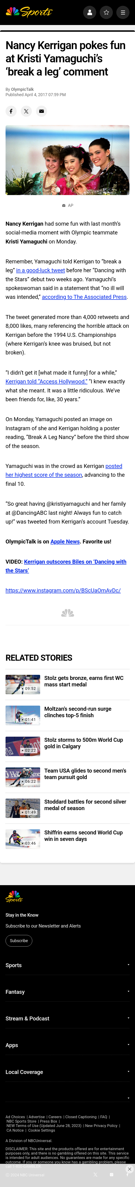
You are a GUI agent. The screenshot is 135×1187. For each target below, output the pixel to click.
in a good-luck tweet (40, 270)
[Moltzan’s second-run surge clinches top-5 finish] (23, 715)
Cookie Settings (41, 1130)
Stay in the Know (22, 915)
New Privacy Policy (101, 1126)
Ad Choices (15, 1117)
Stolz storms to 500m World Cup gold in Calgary (83, 743)
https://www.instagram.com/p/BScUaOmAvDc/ (63, 590)
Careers (55, 1117)
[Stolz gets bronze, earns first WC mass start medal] (23, 685)
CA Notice (15, 1130)
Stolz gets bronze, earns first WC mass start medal (83, 681)
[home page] (29, 12)
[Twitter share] (26, 111)
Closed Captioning (81, 1117)
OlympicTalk (22, 89)
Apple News (65, 541)
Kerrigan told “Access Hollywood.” (46, 381)
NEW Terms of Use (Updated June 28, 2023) (43, 1126)
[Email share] (41, 111)
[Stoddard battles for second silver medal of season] (23, 808)
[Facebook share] (11, 111)
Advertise (37, 1117)
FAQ (103, 1117)
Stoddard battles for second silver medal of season (85, 805)
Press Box (48, 1121)
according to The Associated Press (84, 297)
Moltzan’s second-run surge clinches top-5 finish (77, 712)
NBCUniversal (39, 1141)
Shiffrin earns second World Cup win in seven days (83, 835)
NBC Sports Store (21, 1121)
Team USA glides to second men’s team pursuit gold (85, 773)
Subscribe (19, 940)
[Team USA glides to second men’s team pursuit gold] (23, 777)
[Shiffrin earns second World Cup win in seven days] (23, 839)
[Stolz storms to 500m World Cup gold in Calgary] (23, 746)
